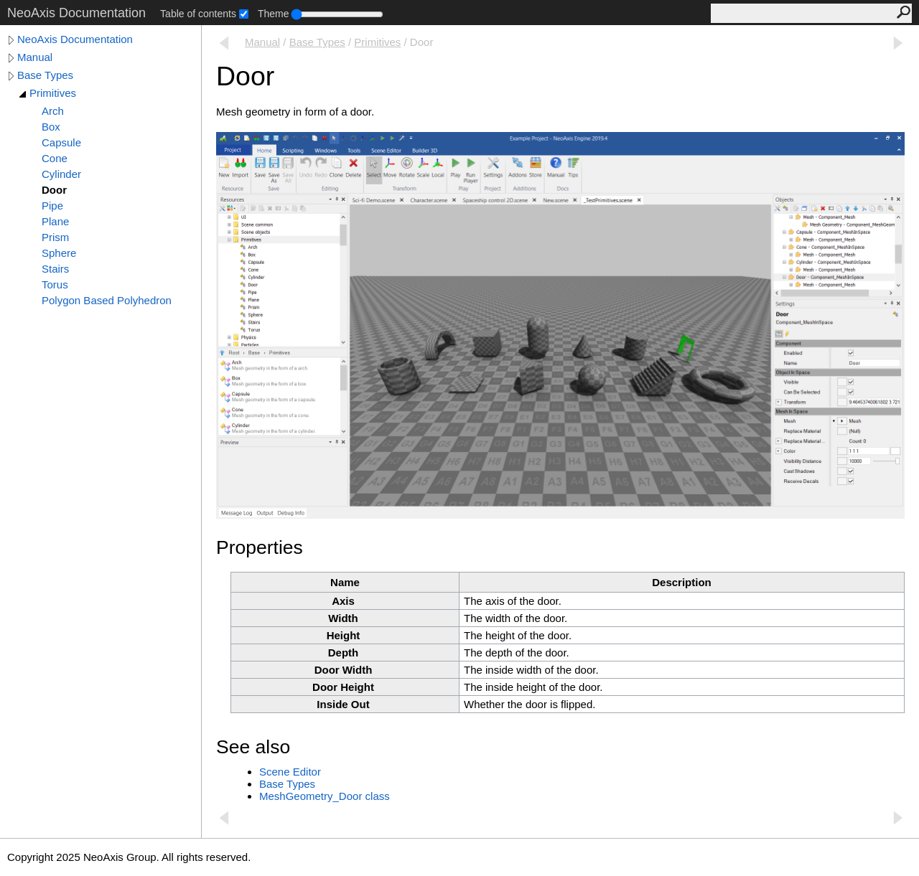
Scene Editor (290, 772)
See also (253, 747)
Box (51, 127)
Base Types (45, 75)
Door (54, 190)
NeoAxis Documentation (75, 39)
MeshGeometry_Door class (324, 796)
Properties (259, 547)
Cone (54, 158)
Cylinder (61, 174)
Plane (55, 221)
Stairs (55, 269)
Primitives (52, 93)
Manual (34, 57)
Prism (55, 237)
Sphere (59, 253)
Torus (55, 284)
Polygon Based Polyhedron (107, 300)
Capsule (61, 142)
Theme (273, 13)
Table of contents (198, 13)
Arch (53, 111)
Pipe (52, 205)
